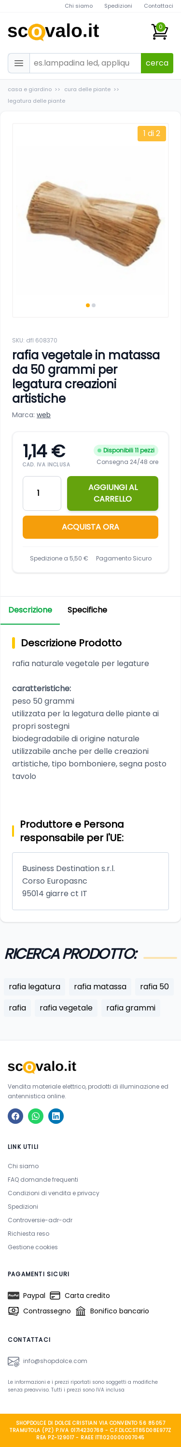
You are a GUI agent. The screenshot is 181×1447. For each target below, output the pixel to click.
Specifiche (87, 609)
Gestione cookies (33, 1247)
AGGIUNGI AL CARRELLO (113, 493)
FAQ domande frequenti (43, 1179)
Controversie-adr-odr (40, 1220)
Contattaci (158, 6)
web (44, 415)
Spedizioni (118, 6)
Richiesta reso (28, 1233)
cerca (157, 62)
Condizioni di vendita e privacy (53, 1193)
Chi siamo (79, 6)
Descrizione (30, 609)
